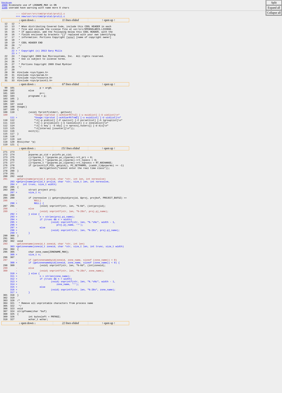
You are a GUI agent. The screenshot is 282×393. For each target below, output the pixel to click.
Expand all (274, 7)
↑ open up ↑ (108, 22)
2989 (4, 5)
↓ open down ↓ (27, 22)
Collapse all (274, 12)
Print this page (6, 2)
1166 (4, 8)
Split (274, 2)
